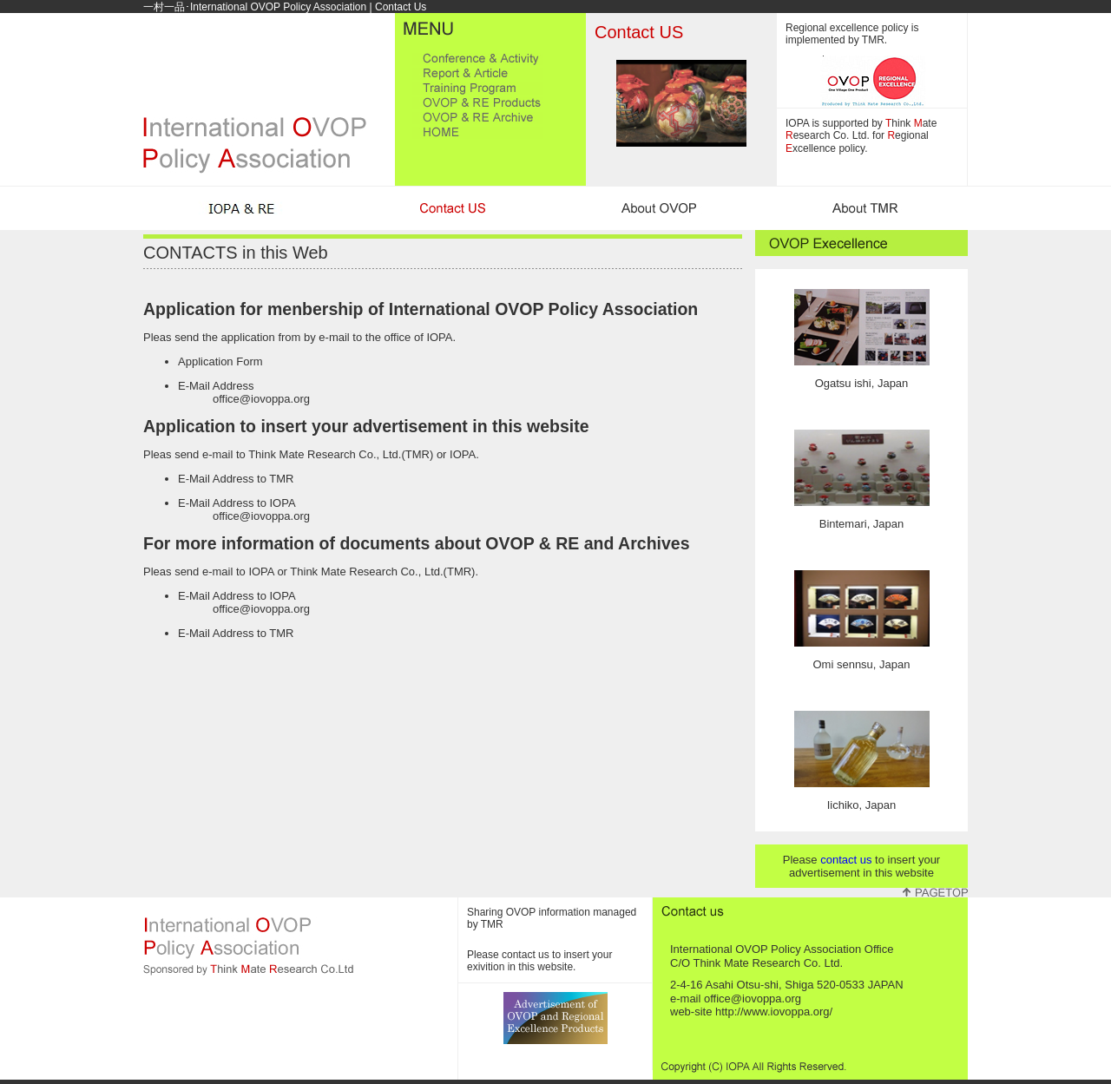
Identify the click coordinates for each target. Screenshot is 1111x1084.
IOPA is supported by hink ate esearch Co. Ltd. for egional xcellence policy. (861, 135)
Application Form (220, 361)
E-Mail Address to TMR (235, 478)
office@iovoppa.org (261, 398)
